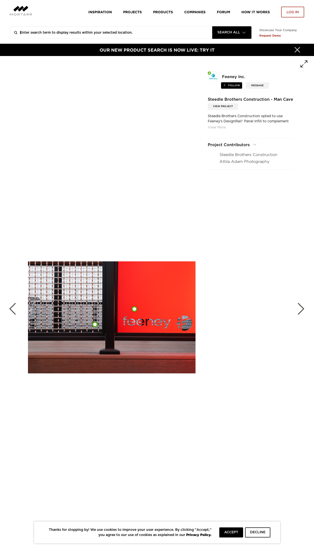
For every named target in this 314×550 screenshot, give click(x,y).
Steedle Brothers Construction (248, 155)
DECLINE (257, 532)
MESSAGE (257, 85)
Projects (132, 12)
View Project (223, 106)
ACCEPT (231, 532)
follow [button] (233, 85)
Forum (223, 12)
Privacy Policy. (198, 534)
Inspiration (100, 12)
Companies (195, 12)
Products (163, 12)
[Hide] (297, 50)
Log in (293, 12)
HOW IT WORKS (255, 12)
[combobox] (231, 32)
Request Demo (270, 35)
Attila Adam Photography (244, 161)
